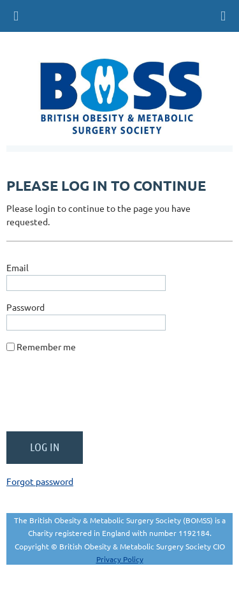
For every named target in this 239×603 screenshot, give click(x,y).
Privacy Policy (119, 559)
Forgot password (39, 481)
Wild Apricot (117, 587)
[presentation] (103, 397)
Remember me (46, 346)
